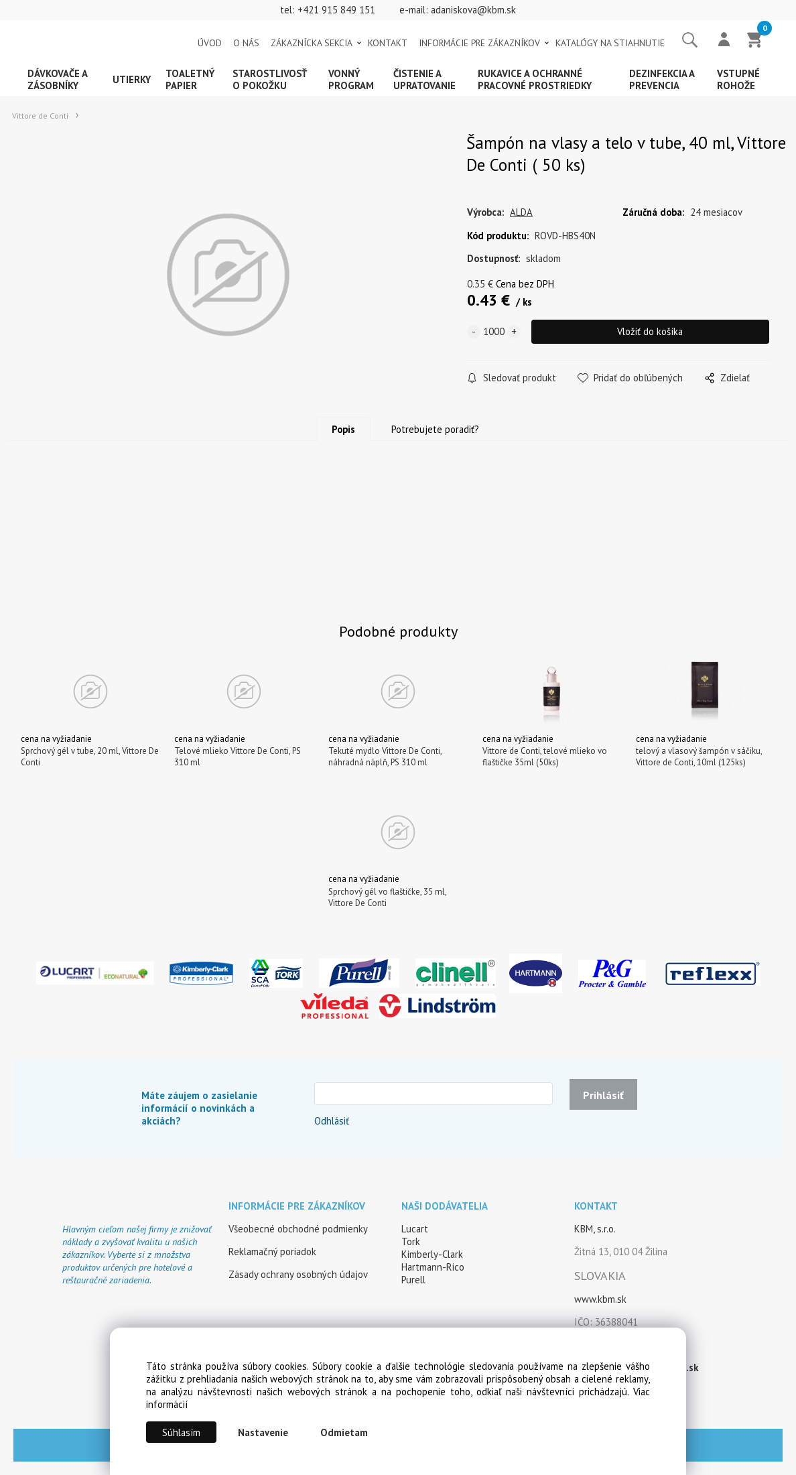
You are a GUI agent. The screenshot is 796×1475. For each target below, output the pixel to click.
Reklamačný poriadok (272, 1251)
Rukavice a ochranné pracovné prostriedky (535, 79)
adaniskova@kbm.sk (473, 9)
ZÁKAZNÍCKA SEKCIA (311, 43)
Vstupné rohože (738, 79)
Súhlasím (181, 1432)
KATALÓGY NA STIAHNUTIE (610, 43)
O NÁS (246, 43)
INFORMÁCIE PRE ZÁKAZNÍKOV (479, 43)
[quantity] (493, 332)
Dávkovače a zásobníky (57, 79)
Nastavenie (263, 1432)
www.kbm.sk (600, 1299)
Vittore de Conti (40, 116)
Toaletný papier (190, 79)
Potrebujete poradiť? (435, 429)
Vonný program (351, 79)
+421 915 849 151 (336, 9)
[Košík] (755, 41)
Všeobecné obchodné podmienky (298, 1228)
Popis (343, 429)
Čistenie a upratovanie (424, 79)
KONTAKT (387, 43)
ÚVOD (210, 43)
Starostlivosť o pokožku (270, 79)
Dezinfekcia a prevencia (662, 79)
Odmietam (344, 1432)
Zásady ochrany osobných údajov (298, 1274)
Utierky (132, 79)
